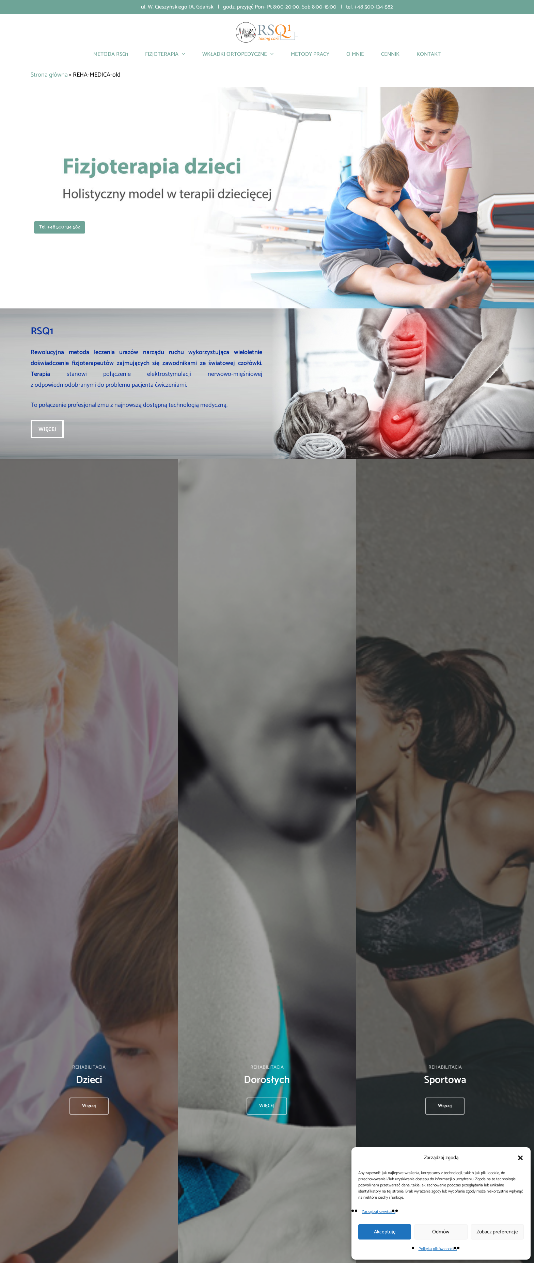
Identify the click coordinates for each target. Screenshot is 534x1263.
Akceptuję (385, 1232)
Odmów (441, 1232)
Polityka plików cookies (438, 1249)
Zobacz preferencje (497, 1232)
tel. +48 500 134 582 (59, 227)
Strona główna (49, 75)
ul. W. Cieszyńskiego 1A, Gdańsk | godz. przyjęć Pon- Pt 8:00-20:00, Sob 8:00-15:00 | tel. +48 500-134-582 (267, 7)
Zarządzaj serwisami (378, 1212)
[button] (520, 1157)
